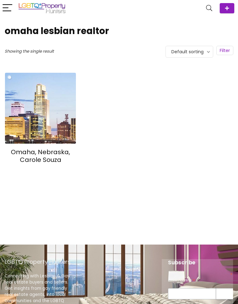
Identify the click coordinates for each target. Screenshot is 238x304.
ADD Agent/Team (227, 8)
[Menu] (7, 8)
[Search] (209, 8)
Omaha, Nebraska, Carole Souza (40, 156)
